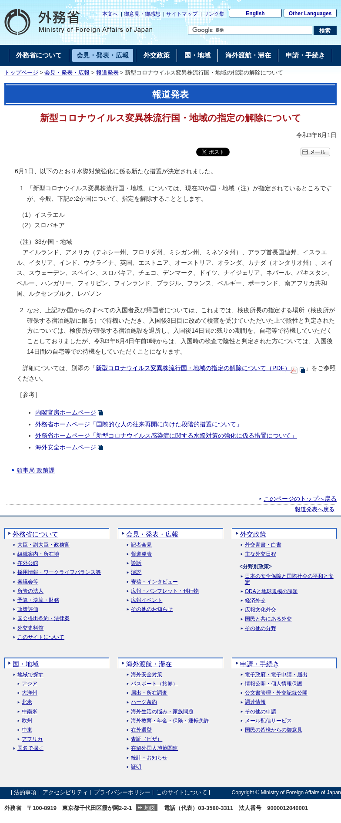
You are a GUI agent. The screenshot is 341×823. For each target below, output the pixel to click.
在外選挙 (141, 730)
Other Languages (310, 13)
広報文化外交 (260, 610)
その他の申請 (260, 712)
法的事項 (25, 792)
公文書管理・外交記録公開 (276, 693)
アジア (29, 684)
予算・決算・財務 (38, 600)
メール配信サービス (268, 721)
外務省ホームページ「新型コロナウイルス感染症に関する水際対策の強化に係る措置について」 (166, 435)
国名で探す (30, 748)
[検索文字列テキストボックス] (250, 30)
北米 (27, 702)
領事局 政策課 (36, 470)
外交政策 (253, 534)
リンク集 (214, 14)
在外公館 (27, 563)
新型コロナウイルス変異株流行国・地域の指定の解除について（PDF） (193, 367)
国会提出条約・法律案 (43, 618)
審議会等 (27, 582)
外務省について (35, 534)
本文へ (110, 14)
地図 (150, 808)
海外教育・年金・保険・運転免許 (170, 721)
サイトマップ (181, 14)
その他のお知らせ (152, 609)
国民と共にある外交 (268, 619)
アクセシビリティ (65, 792)
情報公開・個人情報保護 (273, 684)
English (255, 13)
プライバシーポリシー (122, 792)
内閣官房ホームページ (65, 412)
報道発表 (107, 73)
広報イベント (146, 600)
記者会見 (141, 545)
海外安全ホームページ (65, 447)
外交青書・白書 (263, 545)
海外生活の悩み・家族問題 (162, 712)
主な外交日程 (260, 554)
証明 (136, 767)
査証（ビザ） (146, 739)
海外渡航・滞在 (149, 664)
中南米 (29, 712)
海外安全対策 (146, 675)
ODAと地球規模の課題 (271, 591)
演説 (136, 572)
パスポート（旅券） (154, 684)
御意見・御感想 (142, 14)
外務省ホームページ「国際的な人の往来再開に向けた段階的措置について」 (138, 424)
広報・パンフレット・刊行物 (165, 591)
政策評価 (27, 609)
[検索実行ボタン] (325, 30)
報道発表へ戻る (314, 509)
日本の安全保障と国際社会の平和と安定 (289, 579)
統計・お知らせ (149, 758)
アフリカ (32, 739)
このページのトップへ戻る (300, 499)
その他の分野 (260, 628)
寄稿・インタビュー (154, 582)
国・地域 (26, 664)
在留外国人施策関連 (154, 748)
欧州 (27, 721)
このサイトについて (40, 637)
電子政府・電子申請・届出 (276, 675)
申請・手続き (259, 664)
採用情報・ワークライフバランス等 (59, 572)
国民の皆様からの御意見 (273, 730)
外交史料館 (30, 628)
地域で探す (30, 675)
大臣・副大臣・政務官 (43, 545)
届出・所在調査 (149, 693)
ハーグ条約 (144, 702)
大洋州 (29, 693)
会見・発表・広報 (67, 73)
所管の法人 (30, 591)
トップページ (21, 73)
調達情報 (255, 702)
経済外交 (255, 601)
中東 (27, 730)
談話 (136, 563)
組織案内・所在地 (38, 554)
